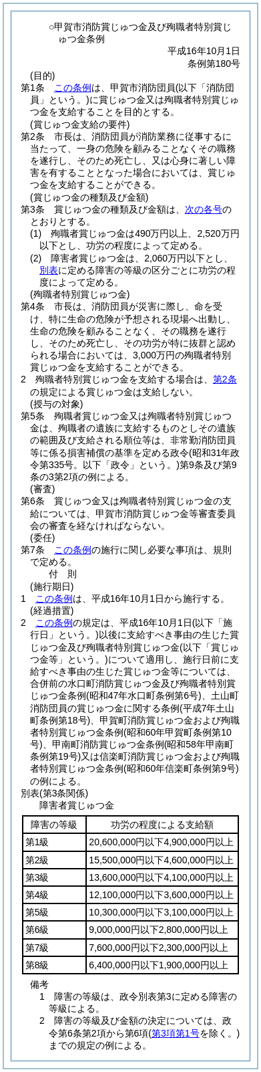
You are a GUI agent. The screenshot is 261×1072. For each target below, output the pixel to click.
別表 (48, 270)
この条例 (72, 87)
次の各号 (203, 209)
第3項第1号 (176, 1033)
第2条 (225, 379)
